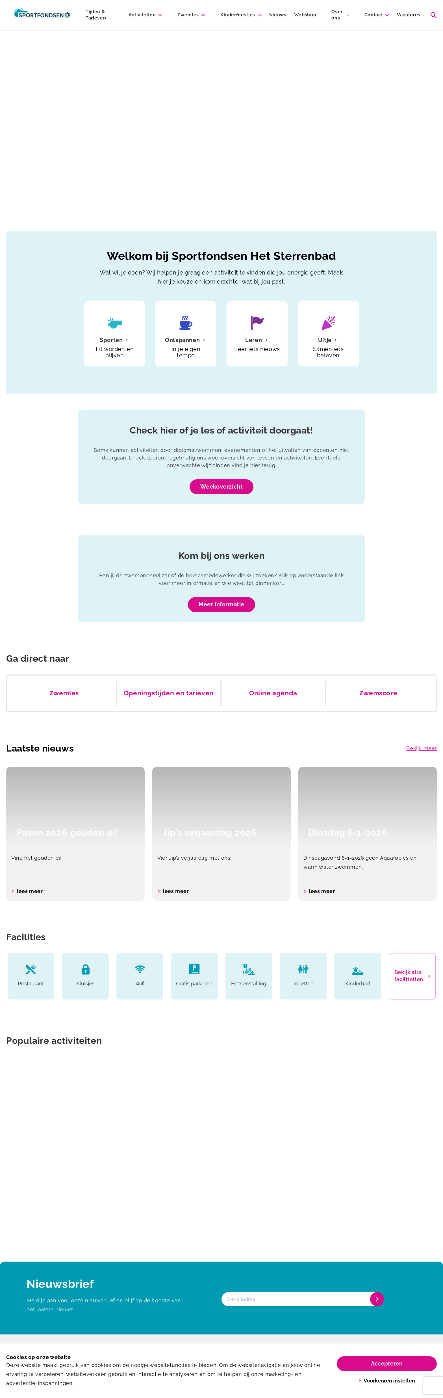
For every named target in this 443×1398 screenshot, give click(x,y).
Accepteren (387, 1363)
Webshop (305, 15)
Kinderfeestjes (237, 15)
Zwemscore (378, 693)
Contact (373, 15)
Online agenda (273, 693)
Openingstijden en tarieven (169, 693)
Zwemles (188, 15)
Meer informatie (221, 604)
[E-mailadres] (302, 1299)
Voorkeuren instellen (387, 1381)
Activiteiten (142, 15)
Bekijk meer (421, 748)
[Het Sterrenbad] (42, 15)
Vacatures (408, 15)
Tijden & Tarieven (96, 15)
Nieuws (277, 15)
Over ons (337, 15)
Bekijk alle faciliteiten (412, 975)
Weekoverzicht (221, 486)
